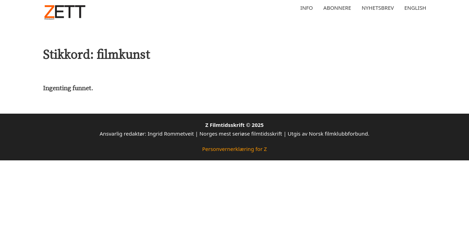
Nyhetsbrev (378, 7)
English (415, 7)
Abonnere (337, 7)
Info (306, 7)
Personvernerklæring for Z (234, 148)
